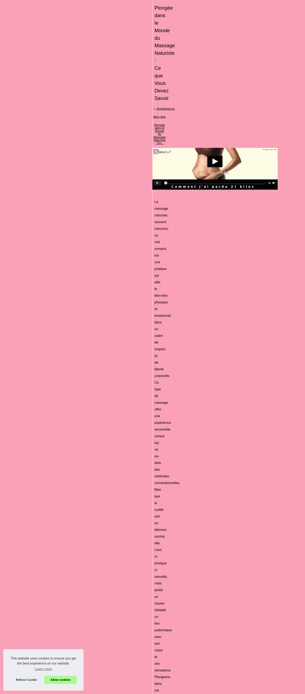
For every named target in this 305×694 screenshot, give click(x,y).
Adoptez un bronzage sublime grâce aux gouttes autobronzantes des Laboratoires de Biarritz (180, 669)
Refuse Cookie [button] (26, 679)
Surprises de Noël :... (47, 327)
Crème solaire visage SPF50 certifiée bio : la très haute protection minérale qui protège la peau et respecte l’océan (183, 610)
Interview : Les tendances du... (53, 355)
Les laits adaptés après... (49, 289)
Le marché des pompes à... (51, 393)
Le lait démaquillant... (47, 422)
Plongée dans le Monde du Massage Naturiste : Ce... (167, 147)
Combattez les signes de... (50, 440)
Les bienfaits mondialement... (52, 449)
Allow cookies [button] (61, 679)
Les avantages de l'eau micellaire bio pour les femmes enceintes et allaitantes (127, 586)
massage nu (180, 420)
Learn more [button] (43, 669)
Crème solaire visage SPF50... (53, 318)
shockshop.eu (103, 147)
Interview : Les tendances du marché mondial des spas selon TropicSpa (166, 640)
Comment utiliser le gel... (49, 261)
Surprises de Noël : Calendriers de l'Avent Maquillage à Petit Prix (161, 618)
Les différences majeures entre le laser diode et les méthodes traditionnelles (240, 586)
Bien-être (122, 147)
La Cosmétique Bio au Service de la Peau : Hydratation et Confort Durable (167, 626)
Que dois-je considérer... (49, 280)
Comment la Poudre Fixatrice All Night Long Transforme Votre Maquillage (167, 633)
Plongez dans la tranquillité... (52, 412)
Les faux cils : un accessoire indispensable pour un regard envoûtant (164, 662)
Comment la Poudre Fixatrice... (53, 345)
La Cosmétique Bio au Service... (54, 336)
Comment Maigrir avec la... (50, 374)
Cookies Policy (88, 689)
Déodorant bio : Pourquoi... (50, 270)
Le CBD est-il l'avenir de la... (51, 298)
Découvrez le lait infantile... (50, 431)
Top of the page (108, 689)
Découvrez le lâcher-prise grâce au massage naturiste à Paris (159, 676)
